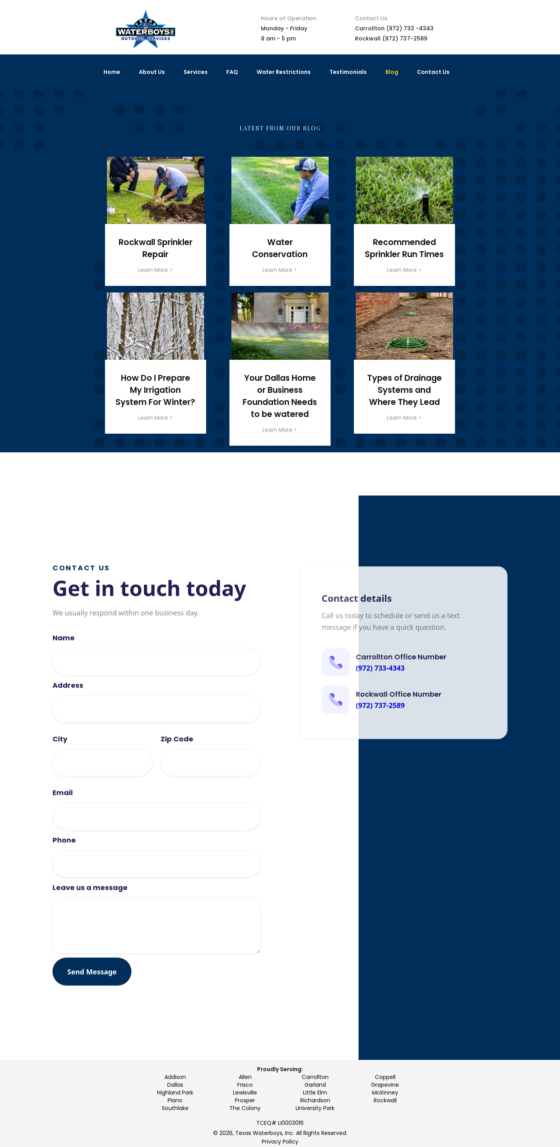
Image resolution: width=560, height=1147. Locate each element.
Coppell (385, 1077)
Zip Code (177, 763)
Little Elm (315, 1092)
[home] (145, 29)
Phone (64, 864)
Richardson (315, 1100)
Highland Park (175, 1092)
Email (62, 816)
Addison (175, 1077)
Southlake (175, 1108)
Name (63, 661)
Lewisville (245, 1092)
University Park (315, 1108)
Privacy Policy (280, 1141)
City (59, 763)
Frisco (245, 1085)
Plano (175, 1100)
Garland (315, 1085)
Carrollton (315, 1077)
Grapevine (385, 1085)
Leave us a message (90, 911)
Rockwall (385, 1100)
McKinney (385, 1092)
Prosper (245, 1100)
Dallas (175, 1085)
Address (67, 709)
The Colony (245, 1108)
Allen (245, 1077)
